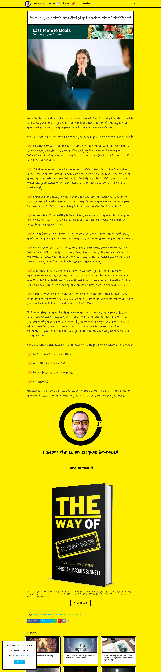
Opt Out (25, 655)
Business (43, 614)
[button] (134, 4)
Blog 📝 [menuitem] (54, 3)
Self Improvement (57, 614)
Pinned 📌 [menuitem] (69, 3)
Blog (35, 614)
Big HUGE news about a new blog (40, 656)
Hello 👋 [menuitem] (40, 3)
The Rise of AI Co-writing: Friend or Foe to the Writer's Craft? (80, 657)
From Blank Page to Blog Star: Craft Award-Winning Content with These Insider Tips (118, 658)
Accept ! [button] (19, 662)
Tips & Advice (74, 614)
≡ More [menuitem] (85, 3)
